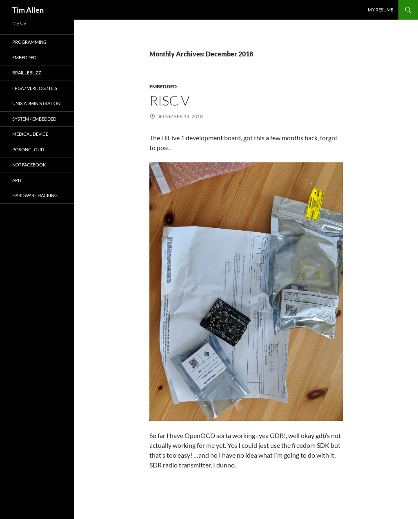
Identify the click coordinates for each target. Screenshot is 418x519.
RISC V (169, 100)
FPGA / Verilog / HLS (34, 88)
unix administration (36, 103)
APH (16, 180)
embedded (163, 86)
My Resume (380, 9)
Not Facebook (29, 164)
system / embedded (34, 118)
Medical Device (30, 134)
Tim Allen (28, 9)
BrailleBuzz (26, 72)
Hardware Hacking (35, 195)
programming (29, 42)
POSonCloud (28, 149)
